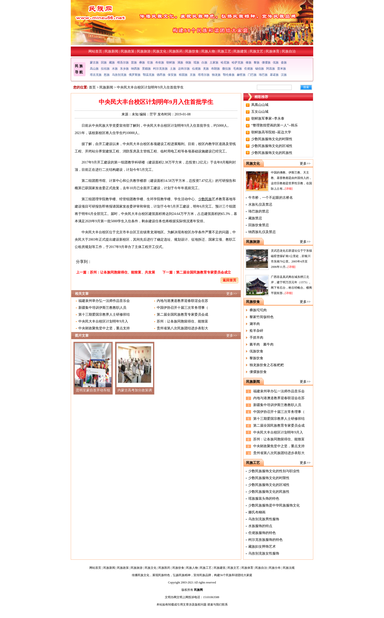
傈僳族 (266, 62)
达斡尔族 (184, 68)
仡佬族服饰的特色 (262, 533)
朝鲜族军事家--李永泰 (267, 118)
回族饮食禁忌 (258, 225)
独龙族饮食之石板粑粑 (267, 365)
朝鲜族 (170, 62)
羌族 (206, 68)
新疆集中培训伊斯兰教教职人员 (102, 307)
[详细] (289, 188)
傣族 (249, 62)
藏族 (112, 62)
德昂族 (161, 74)
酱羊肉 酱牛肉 (262, 344)
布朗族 (215, 68)
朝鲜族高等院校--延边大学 (271, 132)
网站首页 (95, 51)
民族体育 (272, 51)
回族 (104, 62)
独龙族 (216, 74)
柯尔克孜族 (160, 68)
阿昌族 (270, 68)
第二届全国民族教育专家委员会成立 (203, 272)
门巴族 (252, 74)
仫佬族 (196, 68)
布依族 (159, 62)
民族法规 (289, 567)
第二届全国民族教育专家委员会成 (182, 314)
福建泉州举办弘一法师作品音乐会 (104, 301)
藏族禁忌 (255, 218)
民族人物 (208, 51)
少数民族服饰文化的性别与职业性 (274, 471)
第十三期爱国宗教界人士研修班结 (104, 314)
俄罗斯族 (135, 74)
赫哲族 (241, 74)
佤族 (276, 62)
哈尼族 (225, 62)
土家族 (214, 62)
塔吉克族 (96, 74)
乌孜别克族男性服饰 (263, 519)
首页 (92, 87)
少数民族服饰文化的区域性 (271, 146)
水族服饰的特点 (260, 526)
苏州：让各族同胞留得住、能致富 (182, 321)
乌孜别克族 (119, 74)
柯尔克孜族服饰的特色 (265, 540)
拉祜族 (105, 68)
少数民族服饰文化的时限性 (271, 139)
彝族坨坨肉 (258, 310)
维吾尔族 (123, 62)
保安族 (172, 74)
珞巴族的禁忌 (258, 211)
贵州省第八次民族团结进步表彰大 (182, 328)
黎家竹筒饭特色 (262, 317)
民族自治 (289, 51)
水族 (115, 68)
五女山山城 (259, 111)
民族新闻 (111, 51)
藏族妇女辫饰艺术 (262, 546)
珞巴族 (263, 74)
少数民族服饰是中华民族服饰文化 (274, 505)
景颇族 (146, 68)
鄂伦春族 (229, 74)
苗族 (134, 62)
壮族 (150, 62)
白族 (204, 62)
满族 (180, 62)
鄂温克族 (149, 74)
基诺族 (274, 74)
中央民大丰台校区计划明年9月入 (103, 321)
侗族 (188, 62)
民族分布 (275, 567)
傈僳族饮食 (258, 372)
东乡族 (124, 68)
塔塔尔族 (204, 74)
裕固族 (183, 74)
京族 (193, 74)
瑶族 (196, 62)
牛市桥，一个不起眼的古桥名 (270, 197)
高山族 (94, 68)
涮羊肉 (255, 324)
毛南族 (237, 68)
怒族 (107, 74)
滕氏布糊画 (256, 512)
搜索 (306, 87)
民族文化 (160, 51)
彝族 (142, 62)
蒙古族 (94, 62)
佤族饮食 (256, 351)
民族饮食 (192, 51)
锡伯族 (259, 68)
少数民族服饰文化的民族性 (271, 153)
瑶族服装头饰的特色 (263, 498)
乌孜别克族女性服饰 (263, 553)
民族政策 (127, 51)
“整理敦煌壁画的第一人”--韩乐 (274, 125)
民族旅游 (144, 51)
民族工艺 (224, 51)
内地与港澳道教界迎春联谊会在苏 (182, 301)
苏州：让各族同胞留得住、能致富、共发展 (122, 272)
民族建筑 (240, 51)
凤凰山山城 (259, 105)
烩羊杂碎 (256, 331)
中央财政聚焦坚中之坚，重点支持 (104, 328)
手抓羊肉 (256, 337)
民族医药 (176, 51)
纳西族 (135, 68)
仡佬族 (248, 68)
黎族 (257, 62)
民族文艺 (256, 51)
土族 (173, 68)
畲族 (284, 62)
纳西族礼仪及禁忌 (262, 232)
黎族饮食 (256, 358)
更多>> (231, 294)
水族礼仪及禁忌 (260, 204)
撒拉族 (226, 68)
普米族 (281, 68)
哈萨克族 (237, 62)
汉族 (284, 74)
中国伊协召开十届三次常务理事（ (182, 307)
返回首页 (229, 280)
